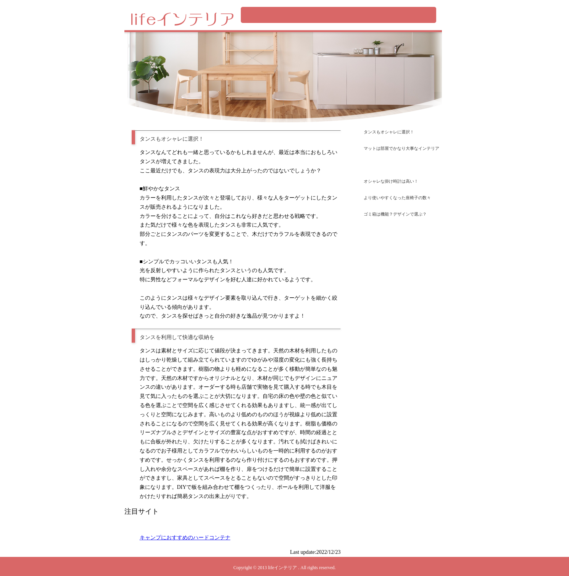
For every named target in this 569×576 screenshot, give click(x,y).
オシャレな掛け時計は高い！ (391, 181)
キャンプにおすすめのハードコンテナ (185, 537)
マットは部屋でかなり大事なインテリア (401, 148)
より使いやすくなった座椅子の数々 (397, 197)
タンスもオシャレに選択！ (389, 132)
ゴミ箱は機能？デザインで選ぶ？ (395, 214)
